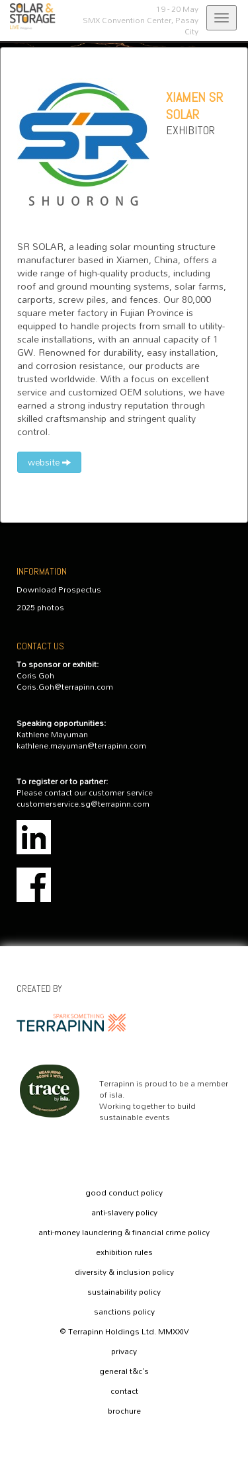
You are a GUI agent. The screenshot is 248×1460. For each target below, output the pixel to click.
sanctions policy (124, 1312)
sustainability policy (124, 1292)
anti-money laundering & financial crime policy (124, 1232)
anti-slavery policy (124, 1212)
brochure (124, 1411)
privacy (124, 1351)
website (49, 462)
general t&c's (124, 1371)
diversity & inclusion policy (124, 1272)
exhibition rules (124, 1252)
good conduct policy (124, 1193)
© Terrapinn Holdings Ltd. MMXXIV (124, 1331)
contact (124, 1391)
